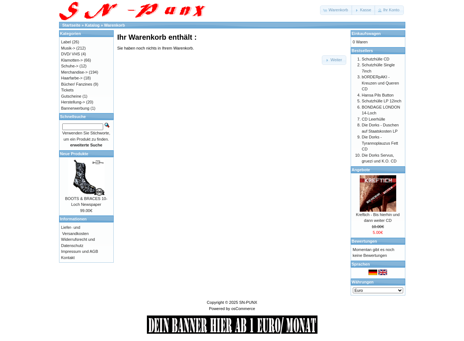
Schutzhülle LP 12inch (382, 101)
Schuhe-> (69, 66)
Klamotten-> (72, 60)
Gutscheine (71, 96)
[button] (336, 10)
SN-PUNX (248, 302)
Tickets (67, 90)
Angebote (361, 170)
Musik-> (68, 48)
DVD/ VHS (70, 54)
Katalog (92, 25)
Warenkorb (114, 25)
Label (66, 42)
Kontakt (68, 257)
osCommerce (243, 308)
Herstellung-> (73, 102)
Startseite (71, 25)
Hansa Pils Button (378, 95)
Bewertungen (364, 241)
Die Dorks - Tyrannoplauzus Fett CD (380, 143)
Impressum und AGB (79, 251)
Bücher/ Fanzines (77, 84)
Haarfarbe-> (72, 78)
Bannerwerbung (75, 108)
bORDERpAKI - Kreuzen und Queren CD (380, 83)
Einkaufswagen (366, 33)
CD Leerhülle (373, 119)
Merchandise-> (74, 72)
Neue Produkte (74, 154)
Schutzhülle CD (376, 59)
